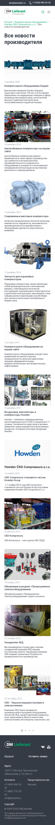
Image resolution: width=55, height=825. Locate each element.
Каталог (8, 22)
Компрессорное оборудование (31, 22)
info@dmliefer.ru (17, 3)
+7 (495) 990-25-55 (41, 2)
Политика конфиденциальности (25, 816)
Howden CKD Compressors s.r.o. (20, 24)
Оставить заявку (37, 756)
